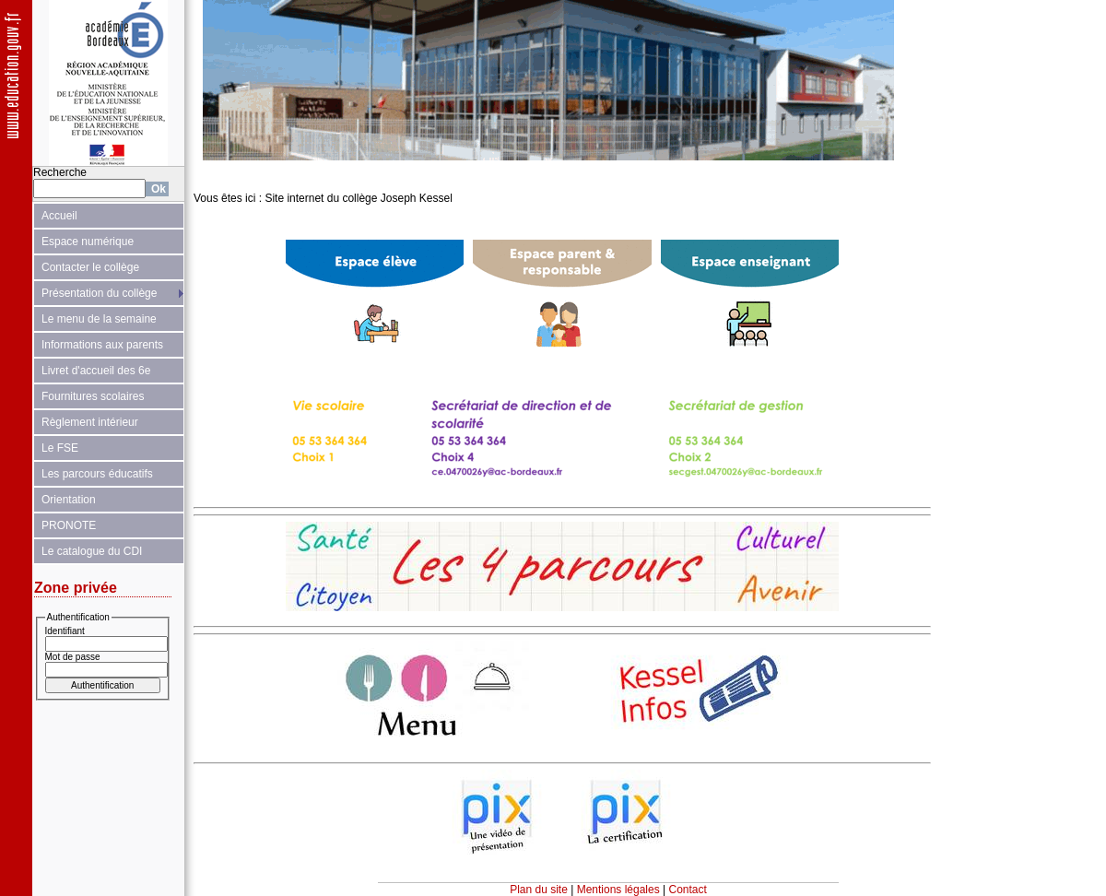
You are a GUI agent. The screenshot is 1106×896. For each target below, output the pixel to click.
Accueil (59, 215)
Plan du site (539, 889)
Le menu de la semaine (99, 318)
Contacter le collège (90, 267)
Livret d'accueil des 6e (95, 370)
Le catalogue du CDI (91, 551)
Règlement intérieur (89, 422)
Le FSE (59, 448)
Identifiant (65, 631)
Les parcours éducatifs (97, 473)
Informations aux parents (102, 344)
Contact (688, 889)
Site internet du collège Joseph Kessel (358, 198)
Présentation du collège (99, 293)
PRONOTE (68, 525)
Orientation (68, 499)
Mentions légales (618, 889)
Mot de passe (72, 657)
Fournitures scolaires (92, 396)
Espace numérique (87, 241)
